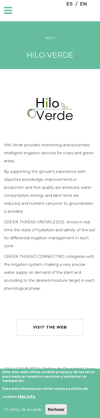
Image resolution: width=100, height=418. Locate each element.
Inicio (50, 38)
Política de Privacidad (62, 368)
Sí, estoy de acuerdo (23, 411)
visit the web (50, 327)
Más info (26, 398)
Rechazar (56, 412)
